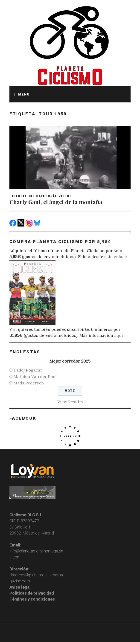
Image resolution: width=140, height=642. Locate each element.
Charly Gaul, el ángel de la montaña (55, 202)
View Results (70, 401)
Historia (18, 196)
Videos (65, 196)
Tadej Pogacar (28, 370)
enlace (120, 256)
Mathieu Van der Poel (35, 376)
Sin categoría (43, 196)
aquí (118, 335)
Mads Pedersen (29, 383)
